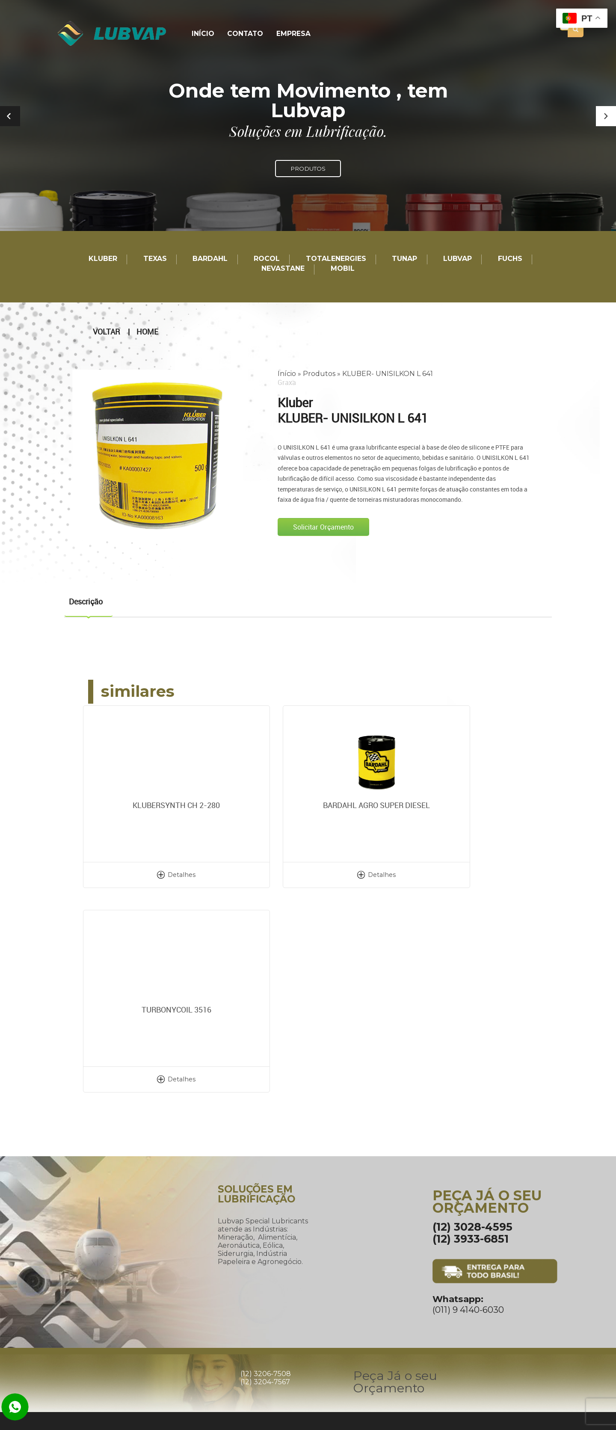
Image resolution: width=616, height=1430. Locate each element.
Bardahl (210, 259)
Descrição (86, 601)
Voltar (106, 331)
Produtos (319, 373)
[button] (606, 116)
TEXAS (155, 259)
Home (147, 331)
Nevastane (283, 268)
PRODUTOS (308, 168)
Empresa (289, 34)
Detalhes (158, 874)
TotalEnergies (336, 259)
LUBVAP (457, 259)
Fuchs (510, 259)
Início (202, 34)
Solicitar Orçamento (323, 526)
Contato (243, 34)
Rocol (267, 259)
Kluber (103, 259)
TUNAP (404, 259)
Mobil (343, 268)
